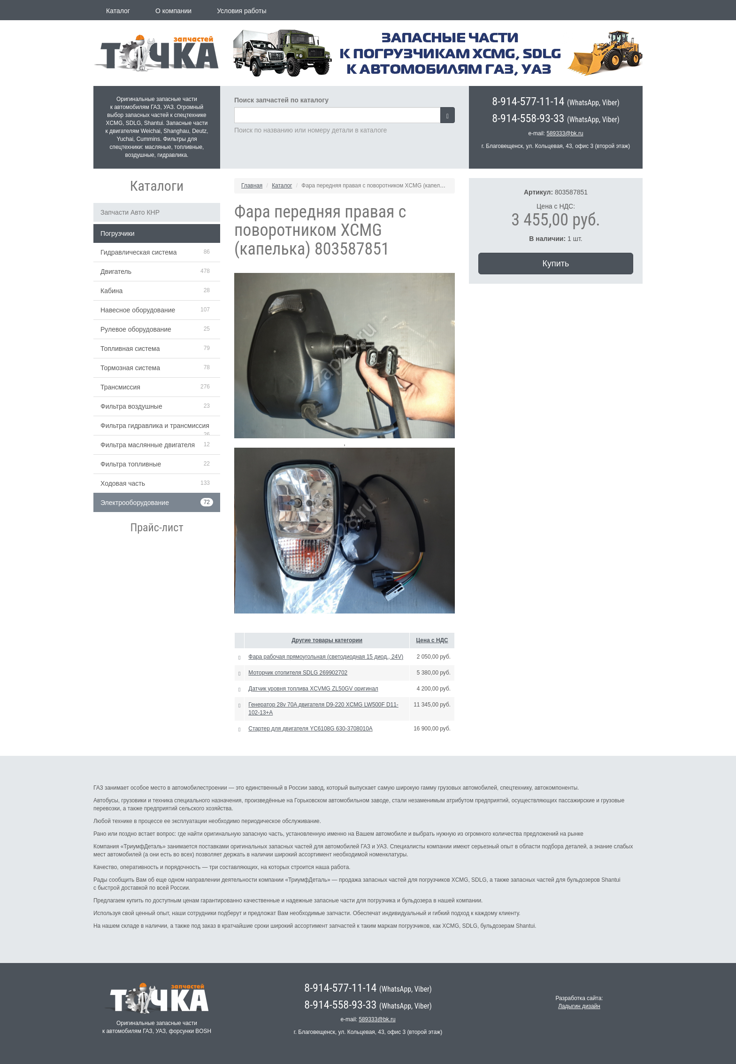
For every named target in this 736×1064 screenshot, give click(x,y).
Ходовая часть (122, 483)
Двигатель (115, 271)
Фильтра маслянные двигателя (147, 445)
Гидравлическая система (138, 252)
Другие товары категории (326, 640)
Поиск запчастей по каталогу (281, 100)
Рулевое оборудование (135, 329)
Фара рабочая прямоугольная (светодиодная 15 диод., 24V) (325, 656)
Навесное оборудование (137, 310)
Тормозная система (130, 368)
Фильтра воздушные (131, 406)
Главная (251, 185)
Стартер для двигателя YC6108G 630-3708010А (310, 728)
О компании (173, 11)
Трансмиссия (120, 387)
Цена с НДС (432, 640)
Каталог (118, 11)
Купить (556, 263)
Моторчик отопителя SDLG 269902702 (297, 672)
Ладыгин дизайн (579, 1006)
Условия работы (241, 11)
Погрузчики (117, 233)
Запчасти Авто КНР (130, 212)
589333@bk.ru (564, 133)
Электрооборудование (134, 502)
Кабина (111, 291)
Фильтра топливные (130, 464)
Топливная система (130, 348)
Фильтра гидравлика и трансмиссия (154, 425)
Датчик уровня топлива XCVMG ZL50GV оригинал (313, 688)
